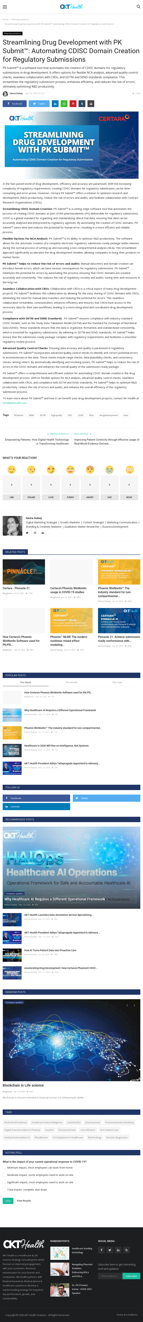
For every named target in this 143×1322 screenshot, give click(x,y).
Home (6, 19)
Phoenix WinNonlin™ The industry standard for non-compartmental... (114, 592)
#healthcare (41, 1137)
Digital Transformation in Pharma (22, 1129)
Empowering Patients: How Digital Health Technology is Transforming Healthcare (37, 441)
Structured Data (67, 1129)
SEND (31, 415)
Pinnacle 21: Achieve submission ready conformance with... (119, 638)
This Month (71, 682)
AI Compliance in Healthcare (68, 1137)
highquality (56, 415)
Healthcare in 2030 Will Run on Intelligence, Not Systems (56, 745)
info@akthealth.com (15, 403)
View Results (24, 1200)
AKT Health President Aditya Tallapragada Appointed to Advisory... (62, 763)
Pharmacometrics (20, 19)
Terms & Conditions (127, 1314)
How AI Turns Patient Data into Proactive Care (50, 950)
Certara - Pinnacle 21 (16, 588)
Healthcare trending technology (82, 1250)
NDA (91, 415)
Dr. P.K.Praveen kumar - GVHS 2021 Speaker (82, 1289)
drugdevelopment (108, 415)
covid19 (49, 1129)
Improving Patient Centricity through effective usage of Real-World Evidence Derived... (106, 441)
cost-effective (88, 1129)
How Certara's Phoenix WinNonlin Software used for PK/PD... (21, 640)
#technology (94, 1137)
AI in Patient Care (109, 1129)
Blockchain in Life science (23, 1085)
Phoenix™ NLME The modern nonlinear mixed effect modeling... (68, 640)
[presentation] (127, 1005)
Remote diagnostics (117, 1137)
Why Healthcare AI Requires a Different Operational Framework (60, 710)
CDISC (81, 415)
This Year (117, 682)
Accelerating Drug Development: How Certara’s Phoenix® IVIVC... (61, 967)
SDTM (43, 415)
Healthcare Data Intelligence (47, 1122)
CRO (70, 415)
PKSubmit (18, 415)
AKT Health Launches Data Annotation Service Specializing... (59, 914)
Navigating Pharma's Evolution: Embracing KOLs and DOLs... (82, 1270)
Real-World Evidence (15, 1122)
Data (125, 415)
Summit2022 (73, 1122)
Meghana (7, 593)
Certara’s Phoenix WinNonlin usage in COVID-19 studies (68, 590)
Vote (8, 1200)
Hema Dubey (13, 94)
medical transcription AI (17, 1137)
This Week (25, 682)
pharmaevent (92, 1122)
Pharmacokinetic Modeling (119, 1122)
